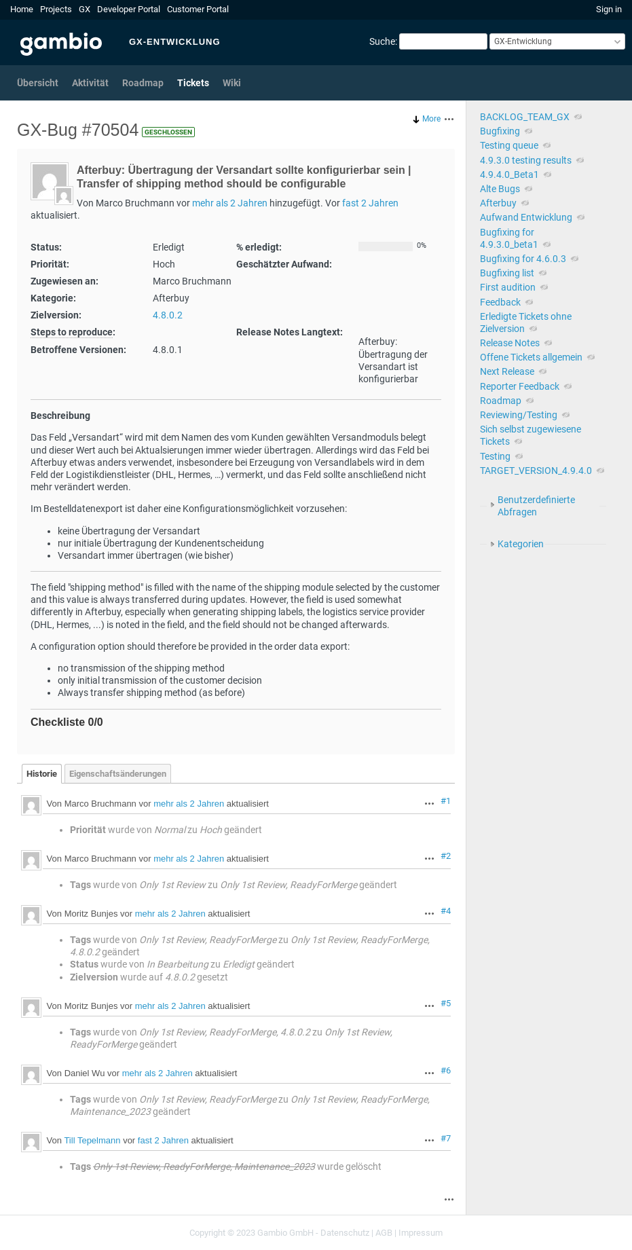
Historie (41, 774)
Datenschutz (344, 1233)
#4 (446, 911)
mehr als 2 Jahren (229, 203)
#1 (446, 801)
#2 (446, 856)
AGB (383, 1233)
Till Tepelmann (92, 1141)
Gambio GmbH (285, 1233)
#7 (446, 1138)
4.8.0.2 (168, 315)
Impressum (420, 1233)
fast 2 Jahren (370, 203)
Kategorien (521, 543)
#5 (446, 1003)
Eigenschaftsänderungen (117, 774)
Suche (382, 41)
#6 (446, 1070)
